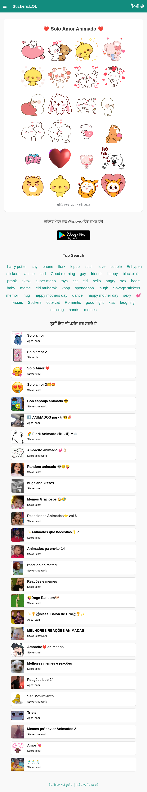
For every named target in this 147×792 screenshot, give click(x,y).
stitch (89, 266)
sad (43, 274)
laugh (103, 288)
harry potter (17, 266)
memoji (12, 295)
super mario (46, 281)
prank (12, 281)
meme (25, 288)
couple (116, 266)
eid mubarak (47, 288)
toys (64, 281)
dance (77, 295)
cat (75, 281)
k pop (75, 266)
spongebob (84, 288)
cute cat (53, 302)
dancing (57, 310)
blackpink (131, 274)
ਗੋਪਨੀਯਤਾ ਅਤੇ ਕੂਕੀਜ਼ (61, 784)
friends (96, 274)
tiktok (27, 281)
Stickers (35, 302)
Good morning (63, 274)
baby (11, 288)
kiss (112, 302)
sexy (127, 295)
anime (29, 274)
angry (110, 281)
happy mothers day (51, 295)
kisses (18, 302)
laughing (127, 302)
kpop (66, 288)
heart (135, 281)
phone (47, 266)
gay (83, 274)
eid (85, 281)
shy (35, 266)
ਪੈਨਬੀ (137, 6)
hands (74, 310)
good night (95, 302)
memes (90, 310)
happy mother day (103, 295)
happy (112, 274)
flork (61, 266)
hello (97, 281)
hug (27, 295)
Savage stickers (126, 288)
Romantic (73, 302)
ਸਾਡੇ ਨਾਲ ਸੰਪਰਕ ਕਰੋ (87, 784)
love (102, 266)
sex (123, 281)
